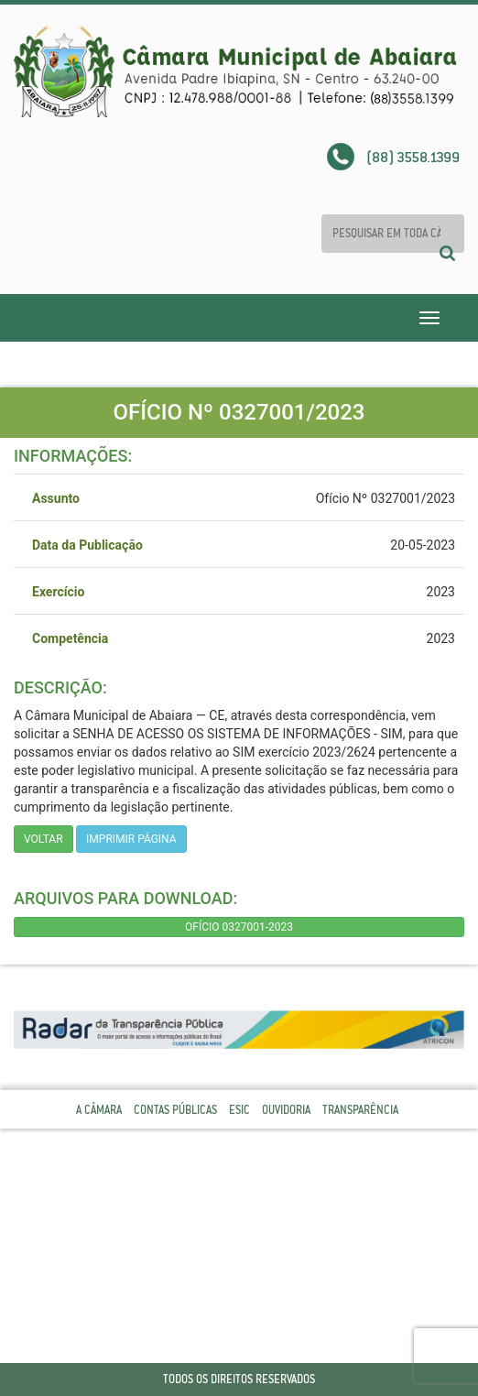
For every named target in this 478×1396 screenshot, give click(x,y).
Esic (239, 1110)
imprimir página (131, 839)
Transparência (360, 1110)
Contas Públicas (175, 1110)
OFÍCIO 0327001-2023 (239, 927)
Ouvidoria (286, 1110)
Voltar (43, 839)
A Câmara (99, 1110)
